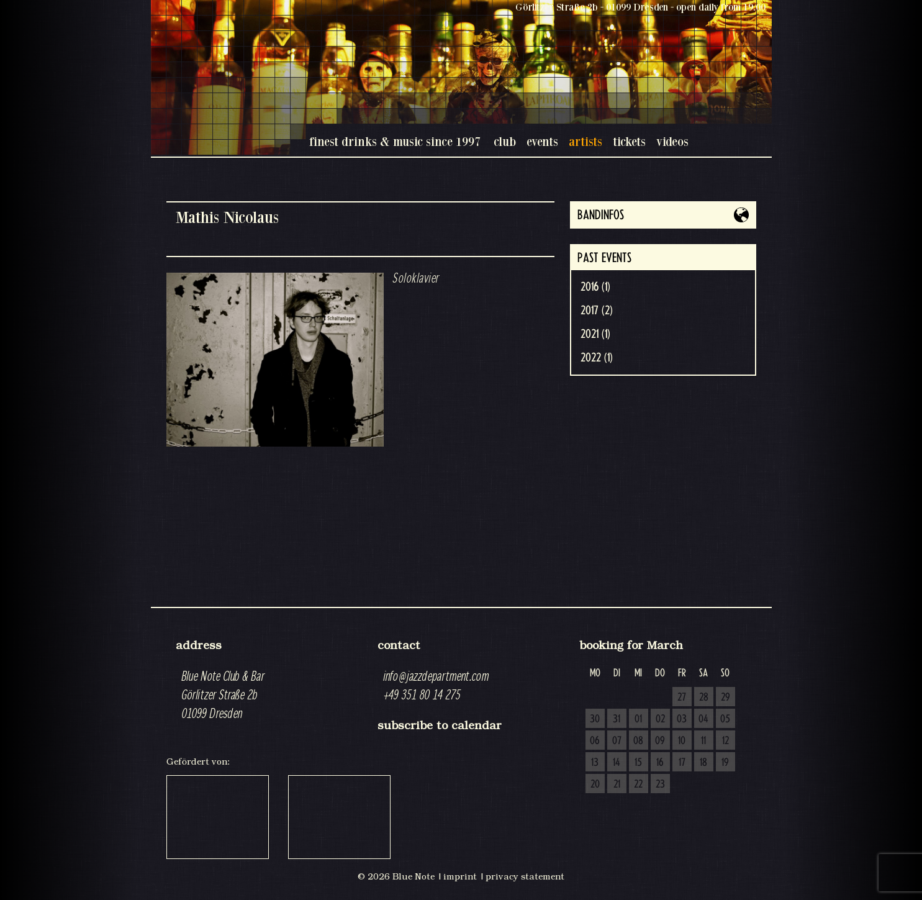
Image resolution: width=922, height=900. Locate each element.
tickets (629, 141)
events (542, 141)
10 (681, 741)
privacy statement (525, 876)
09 (660, 741)
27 (681, 697)
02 (660, 719)
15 (638, 762)
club (505, 141)
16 (660, 762)
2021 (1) (595, 334)
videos (672, 141)
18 (703, 762)
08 (638, 741)
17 (682, 762)
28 (703, 697)
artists (585, 141)
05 (725, 719)
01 (638, 719)
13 (595, 762)
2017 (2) (597, 310)
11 (703, 741)
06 (595, 741)
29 (725, 697)
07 (616, 741)
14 (616, 762)
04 (703, 719)
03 (682, 719)
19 (725, 762)
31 (616, 719)
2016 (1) (595, 287)
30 (595, 719)
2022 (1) (597, 358)
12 (725, 741)
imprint (460, 876)
